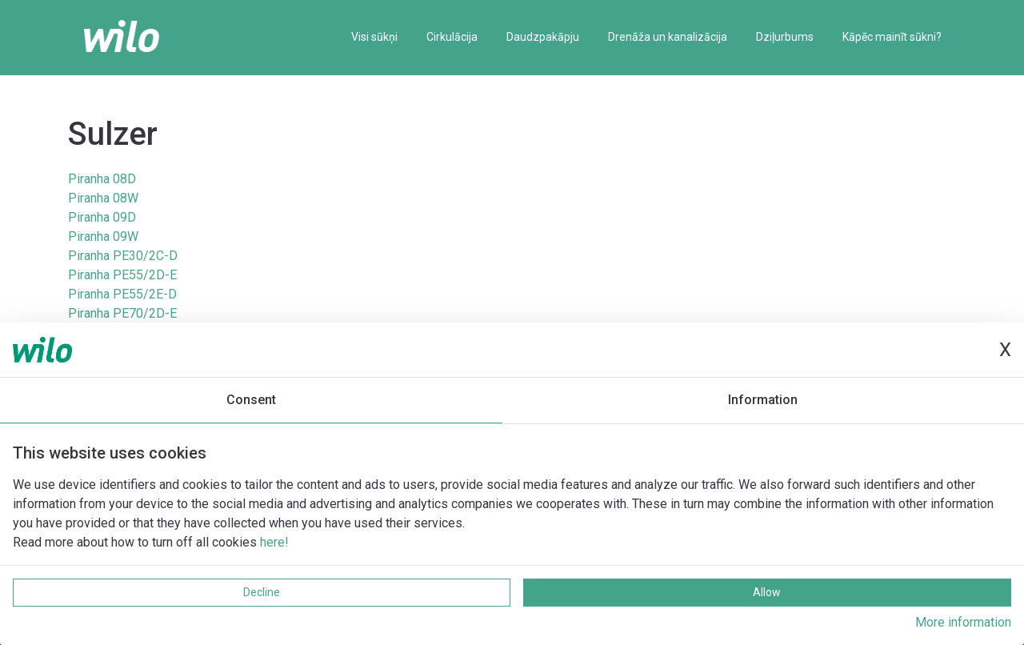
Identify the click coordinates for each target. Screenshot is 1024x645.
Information (763, 399)
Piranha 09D (102, 217)
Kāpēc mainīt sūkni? (892, 36)
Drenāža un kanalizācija (667, 36)
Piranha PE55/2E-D (122, 294)
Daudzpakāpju (542, 36)
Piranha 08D (102, 178)
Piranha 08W (103, 198)
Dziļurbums (785, 36)
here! (274, 542)
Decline (261, 592)
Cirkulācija (452, 36)
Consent (251, 399)
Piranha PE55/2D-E (122, 274)
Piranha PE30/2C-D (123, 255)
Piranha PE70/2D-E (122, 313)
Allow (767, 592)
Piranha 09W (103, 236)
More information (963, 622)
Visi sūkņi (374, 36)
